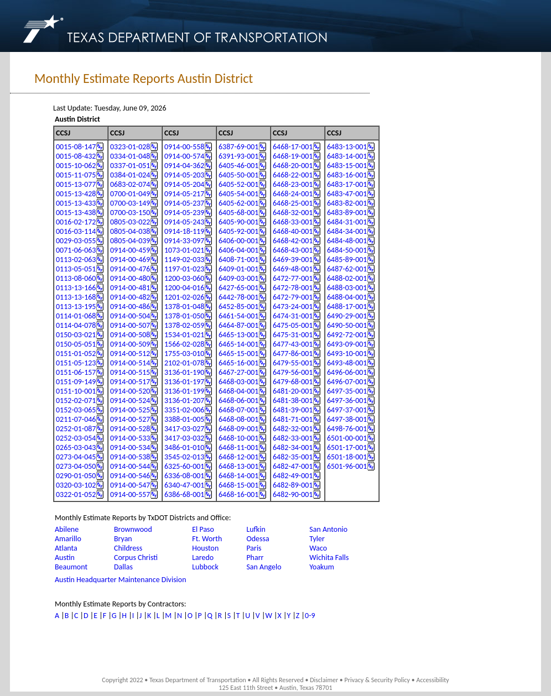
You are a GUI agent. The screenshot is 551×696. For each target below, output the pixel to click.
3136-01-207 (184, 400)
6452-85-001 (238, 306)
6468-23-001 (293, 184)
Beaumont (71, 567)
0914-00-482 (130, 297)
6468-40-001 (293, 231)
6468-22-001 (293, 175)
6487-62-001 (347, 269)
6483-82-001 (347, 203)
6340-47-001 (184, 485)
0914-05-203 (184, 175)
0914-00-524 (130, 400)
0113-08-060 (76, 278)
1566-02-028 (184, 344)
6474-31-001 (293, 316)
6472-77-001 (293, 278)
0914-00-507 (130, 325)
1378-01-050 (184, 316)
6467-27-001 (238, 372)
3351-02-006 (184, 410)
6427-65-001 (238, 287)
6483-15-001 (347, 165)
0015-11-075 (76, 175)
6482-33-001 (293, 438)
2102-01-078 (184, 363)
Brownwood (133, 529)
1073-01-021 (184, 250)
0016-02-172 (76, 222)
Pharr (254, 557)
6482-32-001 (293, 428)
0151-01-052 (76, 353)
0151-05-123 (76, 363)
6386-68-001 (184, 494)
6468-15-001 (238, 485)
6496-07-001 (347, 381)
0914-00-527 (130, 419)
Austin (65, 557)
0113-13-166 (76, 287)
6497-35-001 (347, 391)
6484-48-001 (347, 240)
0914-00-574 (184, 156)
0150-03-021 (76, 334)
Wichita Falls (329, 557)
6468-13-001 (238, 466)
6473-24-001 (293, 306)
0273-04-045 (76, 457)
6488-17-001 (347, 306)
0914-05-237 (184, 203)
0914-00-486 (130, 306)
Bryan (123, 538)
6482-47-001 (293, 466)
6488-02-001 (347, 278)
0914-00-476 (130, 269)
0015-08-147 (76, 146)
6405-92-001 (238, 231)
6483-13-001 (347, 146)
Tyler (317, 538)
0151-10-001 (76, 391)
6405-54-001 (238, 193)
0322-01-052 (76, 494)
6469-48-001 (293, 269)
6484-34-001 (347, 231)
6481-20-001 (293, 391)
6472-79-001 (293, 297)
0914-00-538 (130, 457)
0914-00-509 (130, 344)
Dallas (123, 567)
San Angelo (263, 567)
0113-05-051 (76, 269)
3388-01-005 (184, 419)
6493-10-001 (347, 353)
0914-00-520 (130, 391)
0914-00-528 (130, 428)
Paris (253, 548)
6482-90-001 (293, 494)
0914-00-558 (184, 146)
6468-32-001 (293, 212)
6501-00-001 (347, 438)
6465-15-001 (238, 353)
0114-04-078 (76, 325)
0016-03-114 (76, 231)
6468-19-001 (293, 156)
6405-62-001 (238, 203)
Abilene (67, 529)
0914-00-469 (130, 259)
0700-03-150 (130, 212)
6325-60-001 (184, 466)
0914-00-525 (130, 410)
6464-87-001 (238, 325)
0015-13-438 (76, 212)
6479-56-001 (293, 372)
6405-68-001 (238, 212)
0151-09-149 (76, 381)
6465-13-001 (238, 334)
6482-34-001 (293, 447)
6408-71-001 (238, 259)
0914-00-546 (130, 475)
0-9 (310, 615)
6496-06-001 (347, 372)
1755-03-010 (184, 353)
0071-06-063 (76, 250)
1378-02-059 (184, 325)
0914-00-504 (130, 316)
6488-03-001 (347, 287)
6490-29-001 (347, 316)
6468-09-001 (238, 428)
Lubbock (205, 567)
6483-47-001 (347, 193)
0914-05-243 (184, 222)
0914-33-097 (184, 240)
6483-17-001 (347, 184)
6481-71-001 (293, 419)
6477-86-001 (293, 353)
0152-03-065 (76, 410)
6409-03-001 (238, 278)
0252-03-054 (76, 438)
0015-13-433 (76, 203)
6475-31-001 (293, 334)
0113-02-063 (76, 259)
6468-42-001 (293, 240)
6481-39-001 (293, 410)
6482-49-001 (293, 475)
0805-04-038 (130, 231)
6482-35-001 (293, 457)
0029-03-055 (76, 240)
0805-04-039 (130, 240)
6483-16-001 (347, 175)
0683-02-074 (130, 184)
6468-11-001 (238, 447)
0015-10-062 (76, 165)
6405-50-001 (238, 175)
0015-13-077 (76, 184)
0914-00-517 (130, 381)
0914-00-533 (130, 438)
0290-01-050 (76, 475)
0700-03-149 (130, 203)
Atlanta (66, 548)
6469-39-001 (293, 259)
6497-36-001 (347, 400)
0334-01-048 (130, 156)
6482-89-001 (293, 485)
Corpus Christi (136, 557)
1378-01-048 (184, 306)
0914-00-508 (130, 334)
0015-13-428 (76, 193)
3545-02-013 (184, 457)
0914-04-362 (184, 165)
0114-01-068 (76, 316)
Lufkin (255, 529)
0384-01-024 (130, 175)
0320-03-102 (76, 485)
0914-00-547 (130, 485)
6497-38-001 (347, 419)
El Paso (203, 529)
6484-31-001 (347, 222)
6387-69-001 (238, 146)
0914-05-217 (184, 193)
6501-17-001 (347, 447)
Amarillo (68, 538)
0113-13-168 (76, 297)
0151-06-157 (76, 372)
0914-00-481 (130, 287)
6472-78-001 (293, 287)
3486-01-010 (184, 447)
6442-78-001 (238, 297)
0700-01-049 (130, 193)
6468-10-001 (238, 438)
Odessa (257, 538)
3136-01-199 (184, 391)
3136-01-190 (184, 372)
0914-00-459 (130, 250)
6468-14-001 (238, 475)
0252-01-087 (76, 428)
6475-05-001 (293, 325)
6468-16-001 (238, 494)
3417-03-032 (184, 438)
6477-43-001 (293, 344)
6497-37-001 (347, 410)
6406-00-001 (238, 240)
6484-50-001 (347, 250)
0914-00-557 (130, 494)
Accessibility (432, 680)
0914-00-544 (130, 466)
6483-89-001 (347, 212)
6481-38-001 (293, 400)
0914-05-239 (184, 212)
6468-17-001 (293, 146)
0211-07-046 (76, 419)
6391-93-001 (238, 156)
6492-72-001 (347, 334)
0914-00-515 (130, 372)
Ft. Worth (207, 538)
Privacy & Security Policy (377, 680)
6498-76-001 (347, 428)
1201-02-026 (184, 297)
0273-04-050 (76, 466)
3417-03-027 (184, 428)
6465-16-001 (238, 363)
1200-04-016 (184, 287)
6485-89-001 (347, 259)
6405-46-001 (238, 165)
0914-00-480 (130, 278)
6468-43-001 (293, 250)
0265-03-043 (76, 447)
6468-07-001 (238, 410)
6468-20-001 (293, 165)
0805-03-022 (130, 222)
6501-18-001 (347, 457)
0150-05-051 (76, 344)
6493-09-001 (347, 344)
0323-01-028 (130, 146)
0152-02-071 (76, 400)
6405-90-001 (238, 222)
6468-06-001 (238, 400)
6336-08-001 (184, 475)
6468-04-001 (238, 391)
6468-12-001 (238, 457)
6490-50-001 (347, 325)
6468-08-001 (238, 419)
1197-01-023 (184, 269)
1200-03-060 (184, 278)
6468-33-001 (293, 222)
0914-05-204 (184, 184)
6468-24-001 (293, 193)
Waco (318, 548)
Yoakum (321, 567)
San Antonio (328, 529)
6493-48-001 (347, 363)
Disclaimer (324, 680)
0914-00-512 (130, 353)
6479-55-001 (293, 363)
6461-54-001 (238, 316)
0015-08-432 (76, 156)
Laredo (203, 557)
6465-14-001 (238, 344)
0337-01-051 (130, 165)
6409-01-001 (238, 269)
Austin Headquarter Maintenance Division (120, 579)
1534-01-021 (184, 334)
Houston (205, 548)
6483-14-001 (347, 156)
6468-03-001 (238, 381)
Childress (128, 548)
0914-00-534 (130, 447)
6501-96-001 (347, 466)
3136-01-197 (184, 381)
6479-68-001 (293, 381)
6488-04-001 (347, 297)
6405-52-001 (238, 184)
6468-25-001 (293, 203)
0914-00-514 (130, 363)
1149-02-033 (184, 259)
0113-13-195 (76, 306)
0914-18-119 (184, 231)
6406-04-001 (238, 250)
